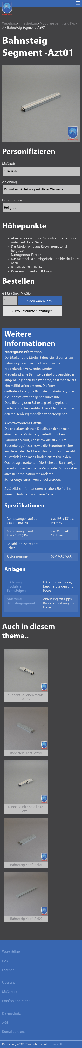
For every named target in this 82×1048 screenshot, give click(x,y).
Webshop (9, 23)
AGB (5, 1023)
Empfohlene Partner (16, 1001)
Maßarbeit (9, 992)
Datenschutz (11, 1013)
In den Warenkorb (39, 301)
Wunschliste (11, 952)
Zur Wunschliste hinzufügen (32, 311)
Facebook (9, 970)
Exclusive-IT (55, 1044)
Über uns (8, 983)
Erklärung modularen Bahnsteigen (16, 587)
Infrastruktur (28, 23)
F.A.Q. (6, 961)
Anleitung (9, 182)
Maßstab (8, 164)
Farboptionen (12, 200)
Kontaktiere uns (13, 1032)
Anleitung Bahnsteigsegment (21, 601)
